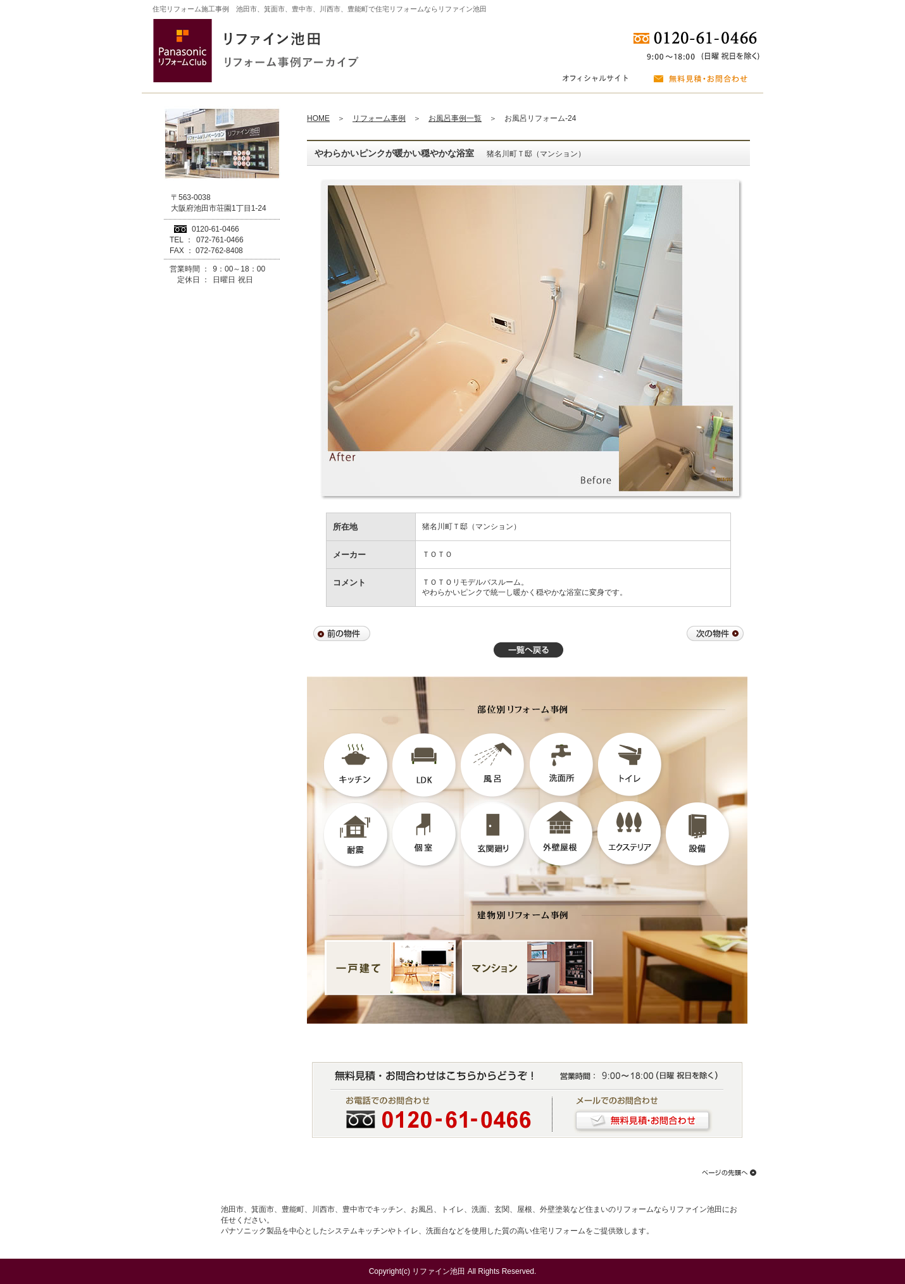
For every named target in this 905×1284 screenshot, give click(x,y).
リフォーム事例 (379, 118)
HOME (318, 118)
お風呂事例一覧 (455, 118)
